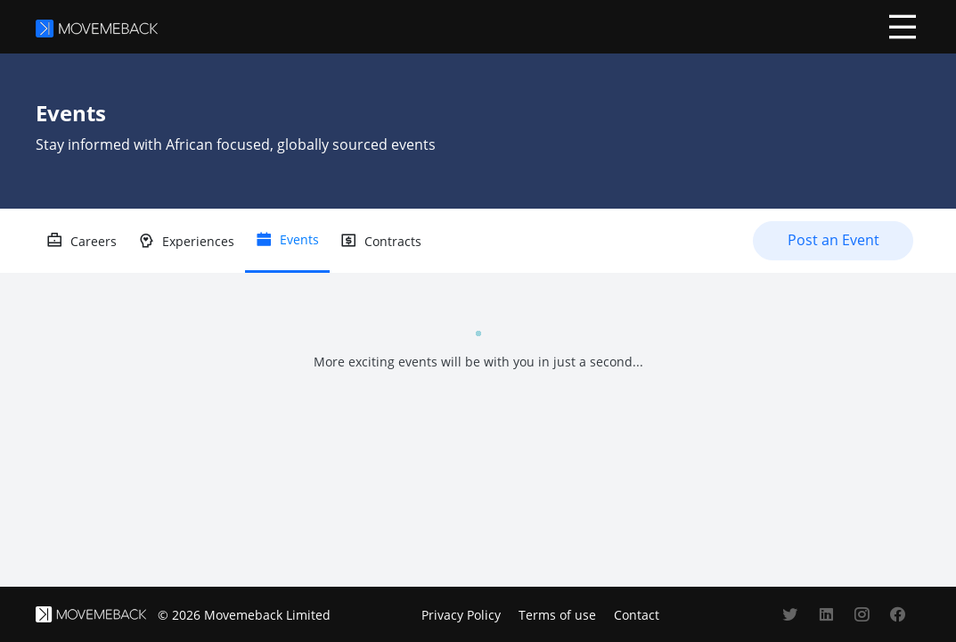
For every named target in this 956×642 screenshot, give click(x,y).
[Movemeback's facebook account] (897, 614)
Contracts (392, 241)
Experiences (198, 241)
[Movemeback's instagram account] (861, 614)
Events (299, 239)
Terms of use (557, 614)
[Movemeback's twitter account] (790, 614)
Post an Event (833, 240)
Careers (93, 241)
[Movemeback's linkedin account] (826, 614)
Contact (636, 614)
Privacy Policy (461, 614)
